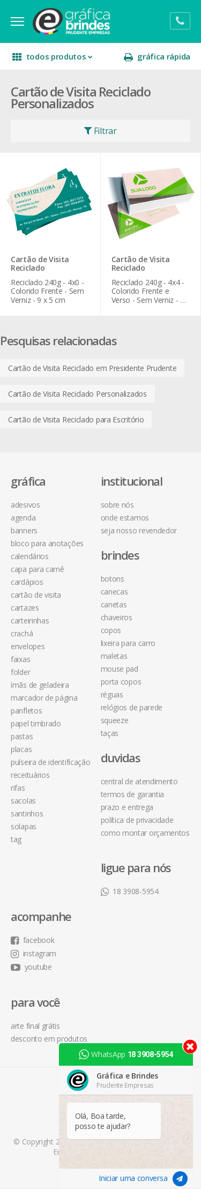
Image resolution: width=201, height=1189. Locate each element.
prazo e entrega (127, 807)
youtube (31, 967)
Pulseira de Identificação (51, 762)
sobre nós (117, 505)
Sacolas (23, 801)
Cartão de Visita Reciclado (40, 264)
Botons (112, 579)
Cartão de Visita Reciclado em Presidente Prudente (92, 368)
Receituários (30, 775)
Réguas (112, 694)
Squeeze (115, 720)
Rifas (18, 788)
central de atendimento (139, 781)
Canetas (114, 604)
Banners (24, 530)
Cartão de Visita (36, 595)
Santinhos (27, 813)
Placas (21, 749)
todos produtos (52, 56)
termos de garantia (133, 794)
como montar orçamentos (145, 833)
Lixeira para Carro (128, 643)
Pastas (22, 736)
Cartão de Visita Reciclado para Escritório (76, 419)
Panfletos (26, 710)
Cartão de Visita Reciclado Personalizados (77, 394)
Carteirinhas (30, 620)
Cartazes (25, 608)
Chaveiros (116, 617)
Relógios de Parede (132, 707)
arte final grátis (35, 1026)
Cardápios (27, 582)
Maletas (114, 656)
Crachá (22, 633)
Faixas (20, 659)
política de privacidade (137, 820)
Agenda (23, 517)
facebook (32, 940)
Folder (20, 672)
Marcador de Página (44, 698)
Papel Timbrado (36, 723)
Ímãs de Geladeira (40, 685)
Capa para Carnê (37, 569)
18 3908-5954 (130, 891)
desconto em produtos (49, 1039)
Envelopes (27, 646)
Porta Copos (121, 682)
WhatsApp (126, 1054)
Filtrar (100, 131)
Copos (111, 630)
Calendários (30, 556)
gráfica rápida (157, 56)
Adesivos (25, 505)
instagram (33, 953)
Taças (110, 733)
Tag (16, 839)
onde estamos (125, 517)
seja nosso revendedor (139, 530)
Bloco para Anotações (47, 543)
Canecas (114, 591)
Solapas (23, 826)
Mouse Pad (119, 669)
